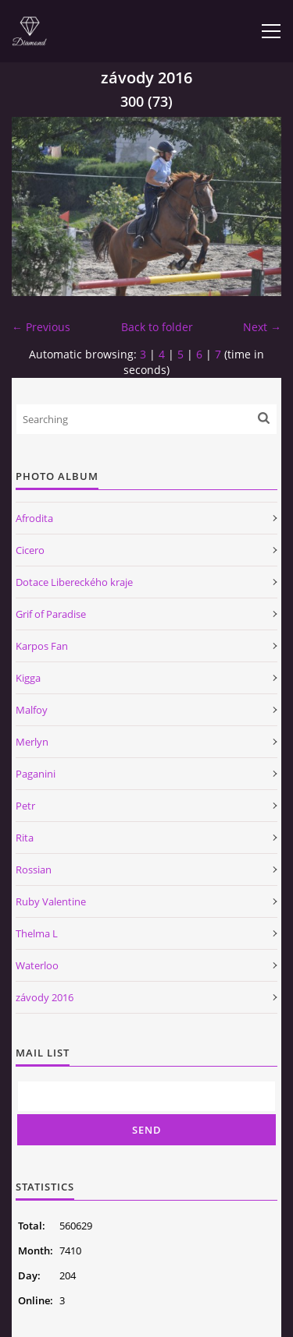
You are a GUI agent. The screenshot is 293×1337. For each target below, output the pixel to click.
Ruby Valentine (51, 901)
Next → (262, 326)
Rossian (34, 870)
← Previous (41, 326)
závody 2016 (44, 997)
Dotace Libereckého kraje (74, 582)
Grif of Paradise (51, 614)
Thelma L (37, 933)
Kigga (28, 678)
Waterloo (37, 965)
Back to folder (157, 326)
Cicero (30, 550)
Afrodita (34, 518)
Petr (25, 806)
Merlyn (32, 742)
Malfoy (32, 710)
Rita (25, 838)
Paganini (35, 774)
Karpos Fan (42, 646)
